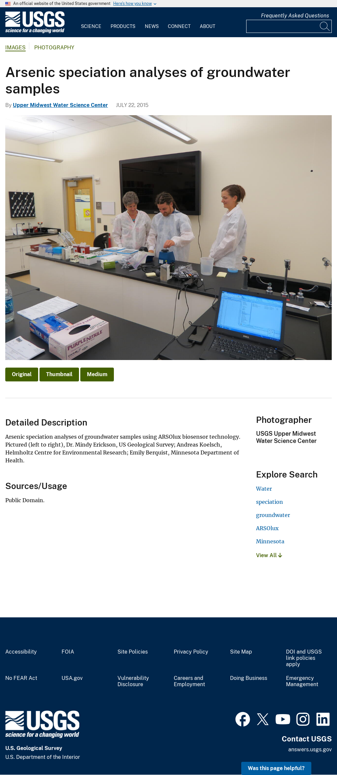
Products (123, 26)
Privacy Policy (191, 652)
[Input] (289, 26)
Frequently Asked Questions (295, 16)
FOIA (68, 652)
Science (91, 26)
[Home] (35, 32)
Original (22, 374)
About (207, 26)
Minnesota (270, 541)
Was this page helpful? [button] (276, 768)
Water (264, 488)
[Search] (325, 26)
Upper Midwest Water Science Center (60, 105)
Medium (97, 374)
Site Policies (132, 652)
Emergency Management (302, 681)
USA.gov (72, 678)
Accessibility (21, 652)
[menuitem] (91, 22)
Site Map (241, 652)
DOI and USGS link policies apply (304, 658)
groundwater (273, 515)
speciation (269, 502)
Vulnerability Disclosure (133, 681)
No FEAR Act (21, 678)
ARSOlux (267, 528)
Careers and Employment (189, 681)
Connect (179, 26)
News (152, 26)
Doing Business (248, 678)
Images (15, 47)
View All (269, 555)
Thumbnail (59, 374)
